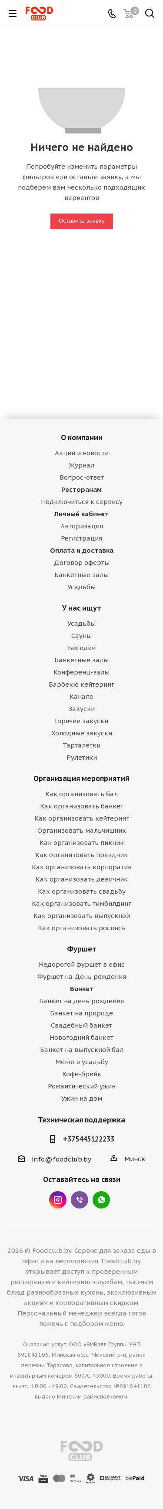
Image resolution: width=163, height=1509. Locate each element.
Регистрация (81, 538)
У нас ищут (81, 608)
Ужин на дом (81, 1098)
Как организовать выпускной (81, 915)
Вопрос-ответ (82, 477)
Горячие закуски (81, 721)
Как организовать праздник (81, 855)
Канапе (81, 696)
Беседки (82, 648)
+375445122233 (88, 1139)
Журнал (81, 465)
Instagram (58, 1200)
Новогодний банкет (81, 1037)
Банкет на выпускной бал (81, 1049)
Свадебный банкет (81, 1025)
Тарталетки (81, 745)
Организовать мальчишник (81, 830)
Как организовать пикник (82, 842)
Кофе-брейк (81, 1074)
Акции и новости (82, 453)
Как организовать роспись (82, 928)
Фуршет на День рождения (81, 976)
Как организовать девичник (82, 879)
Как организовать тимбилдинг (81, 903)
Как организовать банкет (81, 806)
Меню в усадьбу (81, 1062)
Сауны (81, 635)
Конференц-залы (81, 672)
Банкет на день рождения (81, 1001)
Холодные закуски (81, 733)
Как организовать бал (81, 794)
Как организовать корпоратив (82, 867)
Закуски (81, 708)
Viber (79, 1200)
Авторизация (81, 526)
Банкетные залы (81, 575)
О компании (82, 437)
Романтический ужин (82, 1086)
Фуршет (81, 949)
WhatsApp (101, 1200)
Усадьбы (81, 587)
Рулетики (82, 757)
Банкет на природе (81, 1013)
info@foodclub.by (61, 1159)
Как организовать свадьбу (82, 891)
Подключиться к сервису (82, 501)
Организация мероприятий (81, 778)
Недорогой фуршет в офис (82, 964)
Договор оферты (82, 562)
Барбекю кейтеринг (81, 684)
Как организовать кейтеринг (81, 818)
